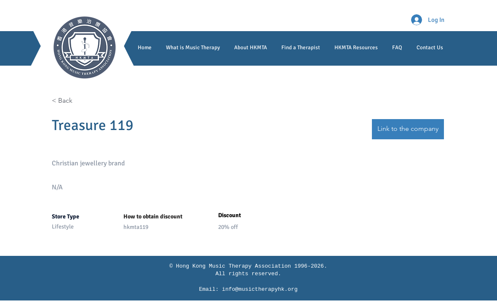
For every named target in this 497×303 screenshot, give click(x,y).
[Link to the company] (408, 129)
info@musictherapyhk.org (259, 289)
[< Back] (82, 100)
